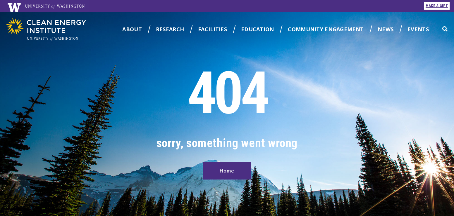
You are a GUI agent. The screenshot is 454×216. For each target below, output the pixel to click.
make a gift (437, 6)
